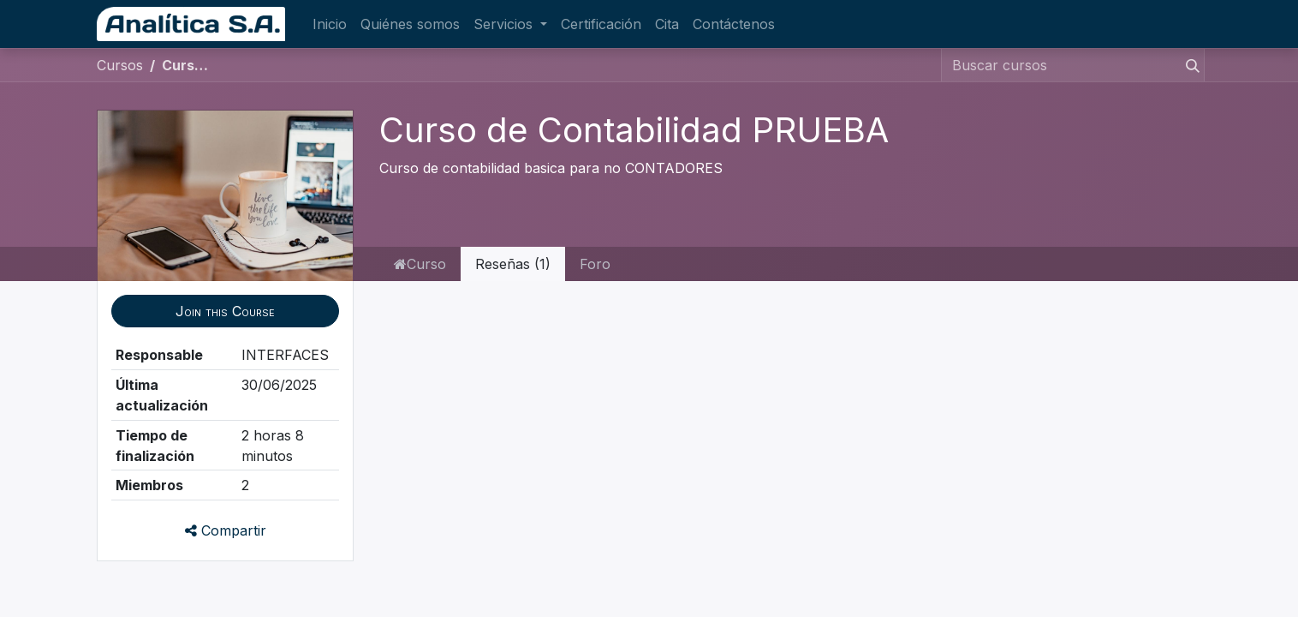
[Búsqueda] (1189, 65)
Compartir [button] (225, 530)
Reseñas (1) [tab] (513, 264)
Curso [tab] (420, 264)
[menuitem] (330, 24)
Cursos (120, 65)
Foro (595, 264)
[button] (225, 311)
